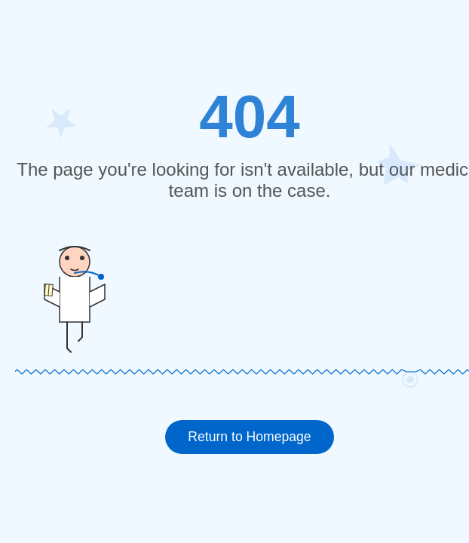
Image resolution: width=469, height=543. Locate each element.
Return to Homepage (249, 436)
